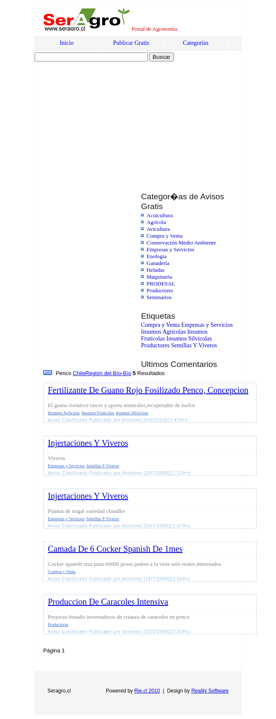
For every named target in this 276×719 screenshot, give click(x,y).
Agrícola (156, 222)
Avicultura (158, 229)
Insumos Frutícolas (98, 412)
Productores (160, 290)
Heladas (155, 270)
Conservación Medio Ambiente (181, 242)
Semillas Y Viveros (194, 345)
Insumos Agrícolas (163, 332)
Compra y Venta (164, 236)
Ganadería (158, 263)
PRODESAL (161, 283)
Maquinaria (159, 277)
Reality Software (210, 691)
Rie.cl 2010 (147, 691)
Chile (79, 373)
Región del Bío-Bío (108, 373)
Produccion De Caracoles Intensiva (108, 601)
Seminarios (159, 297)
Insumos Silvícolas (189, 338)
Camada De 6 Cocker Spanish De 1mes (115, 548)
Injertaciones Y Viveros (88, 443)
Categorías (195, 43)
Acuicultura (160, 215)
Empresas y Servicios (170, 249)
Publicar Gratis (131, 43)
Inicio (67, 43)
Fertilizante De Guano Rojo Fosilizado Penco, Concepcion (148, 390)
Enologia (157, 256)
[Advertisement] (108, 118)
